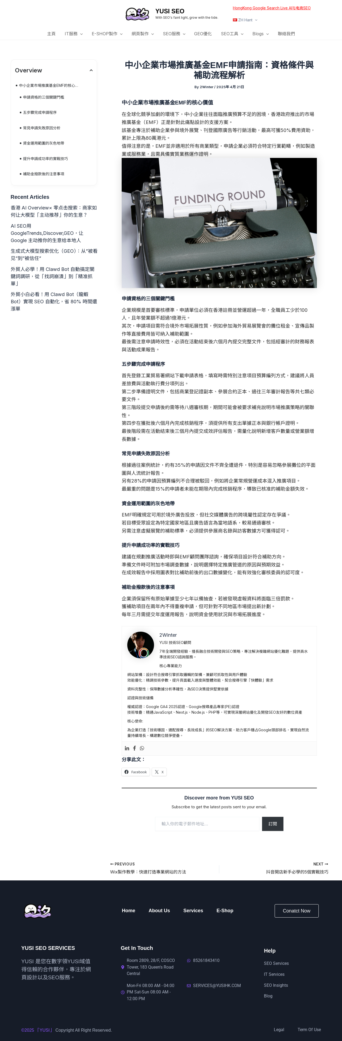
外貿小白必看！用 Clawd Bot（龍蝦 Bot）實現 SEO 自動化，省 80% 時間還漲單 (54, 302)
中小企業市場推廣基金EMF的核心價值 (51, 85)
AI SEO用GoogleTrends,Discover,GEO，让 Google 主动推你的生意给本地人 (47, 233)
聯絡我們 (284, 33)
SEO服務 (174, 33)
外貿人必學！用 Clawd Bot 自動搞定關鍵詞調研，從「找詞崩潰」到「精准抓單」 (52, 276)
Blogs (259, 33)
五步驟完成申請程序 (40, 112)
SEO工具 (231, 33)
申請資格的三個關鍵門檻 (43, 97)
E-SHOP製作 (107, 33)
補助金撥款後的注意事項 (43, 174)
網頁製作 (143, 33)
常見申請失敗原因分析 (41, 128)
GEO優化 (203, 33)
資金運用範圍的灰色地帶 (43, 143)
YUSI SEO (170, 11)
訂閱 (272, 823)
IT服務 (75, 33)
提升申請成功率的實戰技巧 (45, 158)
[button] (254, 20)
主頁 (53, 33)
